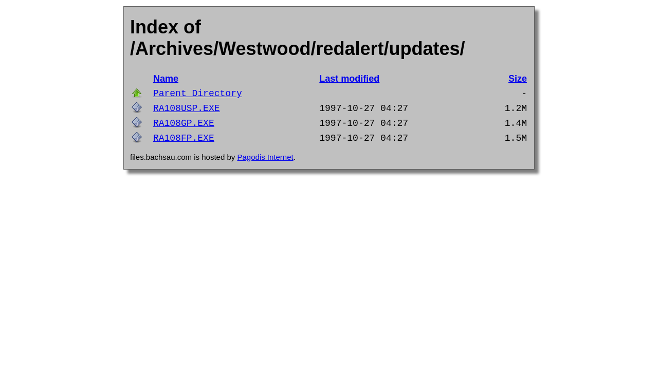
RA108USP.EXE (186, 108)
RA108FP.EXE (183, 138)
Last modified (349, 78)
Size (517, 78)
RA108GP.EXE (183, 123)
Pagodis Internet (265, 157)
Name (165, 78)
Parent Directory (197, 93)
